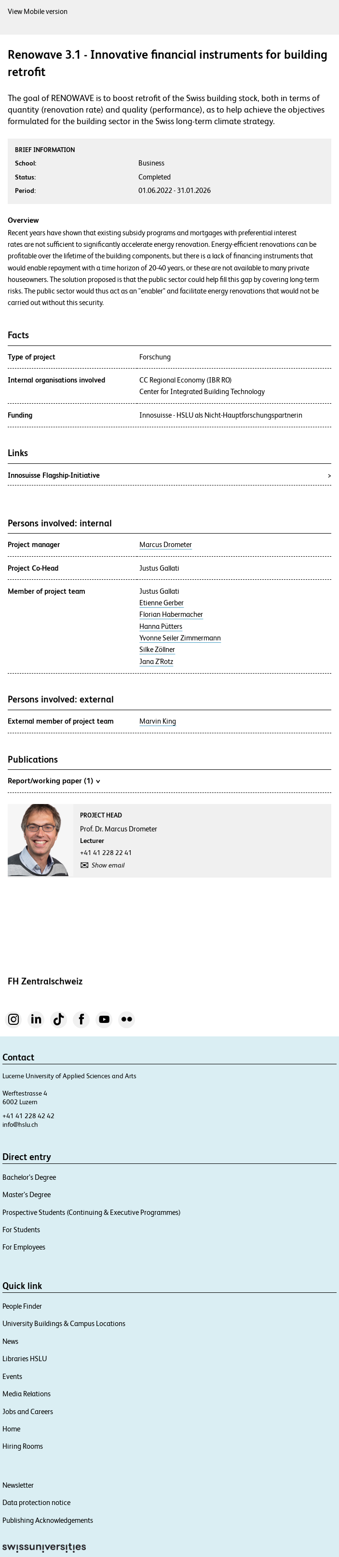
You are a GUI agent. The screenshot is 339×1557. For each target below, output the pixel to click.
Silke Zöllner (157, 649)
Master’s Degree (26, 1194)
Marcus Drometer (165, 545)
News (10, 1341)
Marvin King (157, 721)
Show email (108, 865)
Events (12, 1376)
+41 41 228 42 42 (28, 1116)
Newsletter (18, 1485)
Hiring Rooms (22, 1446)
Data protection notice (36, 1502)
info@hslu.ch (20, 1124)
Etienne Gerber (161, 603)
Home (11, 1429)
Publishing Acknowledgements (47, 1520)
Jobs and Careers (27, 1411)
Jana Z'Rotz (156, 661)
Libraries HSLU (24, 1358)
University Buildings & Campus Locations (63, 1323)
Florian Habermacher (171, 614)
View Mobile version (38, 11)
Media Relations (26, 1394)
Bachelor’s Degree (29, 1177)
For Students (21, 1229)
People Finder (22, 1306)
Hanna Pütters (160, 626)
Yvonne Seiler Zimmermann (180, 638)
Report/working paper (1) (54, 780)
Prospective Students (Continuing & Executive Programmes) (91, 1212)
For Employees (23, 1247)
